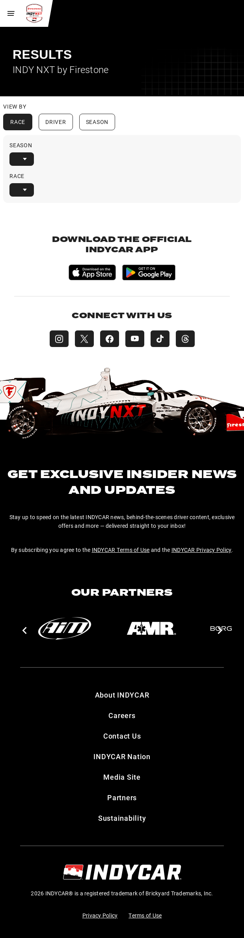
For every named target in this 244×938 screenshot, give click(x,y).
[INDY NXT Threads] (185, 338)
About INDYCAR (122, 695)
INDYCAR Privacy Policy (201, 549)
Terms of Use (145, 915)
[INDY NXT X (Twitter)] (84, 338)
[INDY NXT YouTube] (134, 338)
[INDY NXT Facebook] (109, 338)
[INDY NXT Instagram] (59, 338)
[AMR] (151, 628)
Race (17, 122)
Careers (121, 715)
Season (97, 122)
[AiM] (64, 628)
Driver (55, 122)
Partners (122, 797)
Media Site (122, 777)
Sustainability (122, 818)
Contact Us (122, 736)
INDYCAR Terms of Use (121, 549)
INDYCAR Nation (122, 756)
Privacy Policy (100, 915)
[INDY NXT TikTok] (160, 338)
